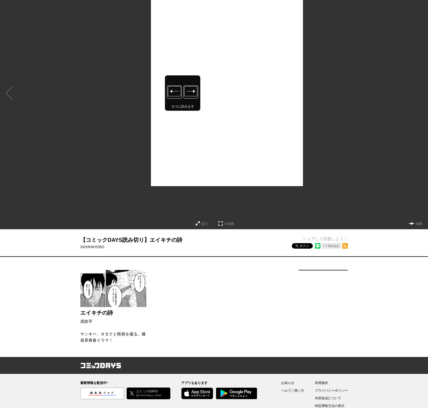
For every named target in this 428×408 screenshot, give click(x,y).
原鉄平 (86, 321)
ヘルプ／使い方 (292, 390)
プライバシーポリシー (331, 390)
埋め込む (334, 246)
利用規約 (321, 383)
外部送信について (328, 398)
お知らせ (287, 383)
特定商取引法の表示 (329, 406)
